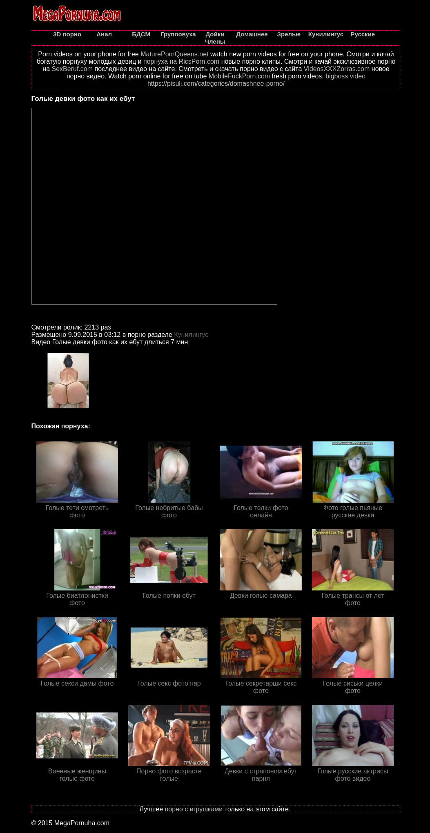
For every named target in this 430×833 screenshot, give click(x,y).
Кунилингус (191, 334)
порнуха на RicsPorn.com (181, 61)
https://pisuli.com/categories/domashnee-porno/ (216, 83)
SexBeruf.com (72, 68)
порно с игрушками (194, 809)
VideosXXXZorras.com (337, 68)
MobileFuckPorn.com (239, 76)
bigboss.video (345, 76)
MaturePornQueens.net (174, 54)
